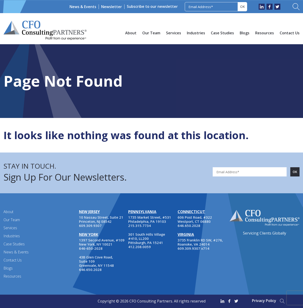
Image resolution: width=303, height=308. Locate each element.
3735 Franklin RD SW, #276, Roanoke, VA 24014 (200, 242)
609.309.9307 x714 (193, 248)
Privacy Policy (264, 300)
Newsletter (111, 6)
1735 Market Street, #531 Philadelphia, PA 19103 (149, 219)
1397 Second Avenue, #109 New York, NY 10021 (101, 242)
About (130, 33)
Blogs (244, 33)
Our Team (151, 33)
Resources (264, 33)
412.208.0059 (139, 247)
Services (173, 33)
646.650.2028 (90, 269)
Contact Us (290, 33)
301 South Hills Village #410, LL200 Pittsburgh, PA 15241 (146, 238)
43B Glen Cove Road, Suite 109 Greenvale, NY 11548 (96, 261)
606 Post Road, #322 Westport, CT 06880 (195, 219)
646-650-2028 (91, 248)
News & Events (83, 6)
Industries (196, 33)
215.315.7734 (139, 225)
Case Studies (222, 33)
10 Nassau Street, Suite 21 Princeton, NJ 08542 (101, 219)
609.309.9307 (90, 225)
